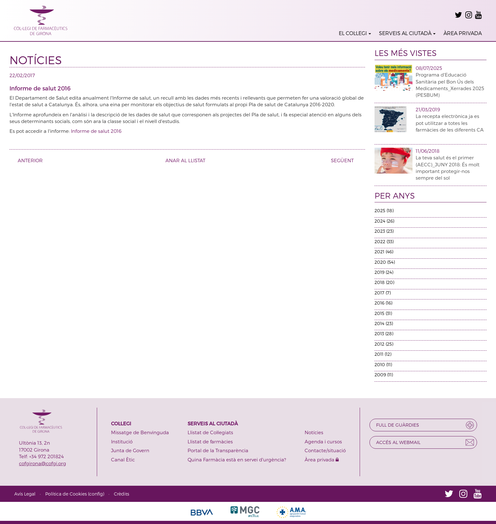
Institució (122, 441)
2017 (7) (383, 292)
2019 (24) (384, 272)
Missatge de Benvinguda (140, 432)
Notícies (314, 432)
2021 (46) (384, 251)
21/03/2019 (428, 109)
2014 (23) (384, 323)
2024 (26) (384, 221)
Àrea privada (322, 459)
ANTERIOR (28, 160)
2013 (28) (384, 333)
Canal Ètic (123, 459)
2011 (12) (383, 354)
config (96, 493)
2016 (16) (383, 302)
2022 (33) (384, 241)
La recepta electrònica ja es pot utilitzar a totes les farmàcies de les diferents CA (450, 123)
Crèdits (121, 493)
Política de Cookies (66, 493)
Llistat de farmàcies (210, 441)
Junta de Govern (130, 450)
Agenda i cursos (323, 441)
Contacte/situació (325, 450)
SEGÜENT (344, 160)
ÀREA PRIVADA (462, 33)
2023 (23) (384, 231)
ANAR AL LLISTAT (185, 160)
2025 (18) (384, 210)
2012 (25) (384, 344)
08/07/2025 (429, 68)
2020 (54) (385, 262)
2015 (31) (383, 313)
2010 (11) (383, 364)
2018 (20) (384, 282)
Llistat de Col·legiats (210, 432)
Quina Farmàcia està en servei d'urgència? (237, 459)
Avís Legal (24, 493)
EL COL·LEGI (355, 33)
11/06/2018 (427, 151)
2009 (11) (384, 374)
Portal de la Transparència (218, 450)
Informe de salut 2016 (96, 131)
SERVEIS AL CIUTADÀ (407, 33)
